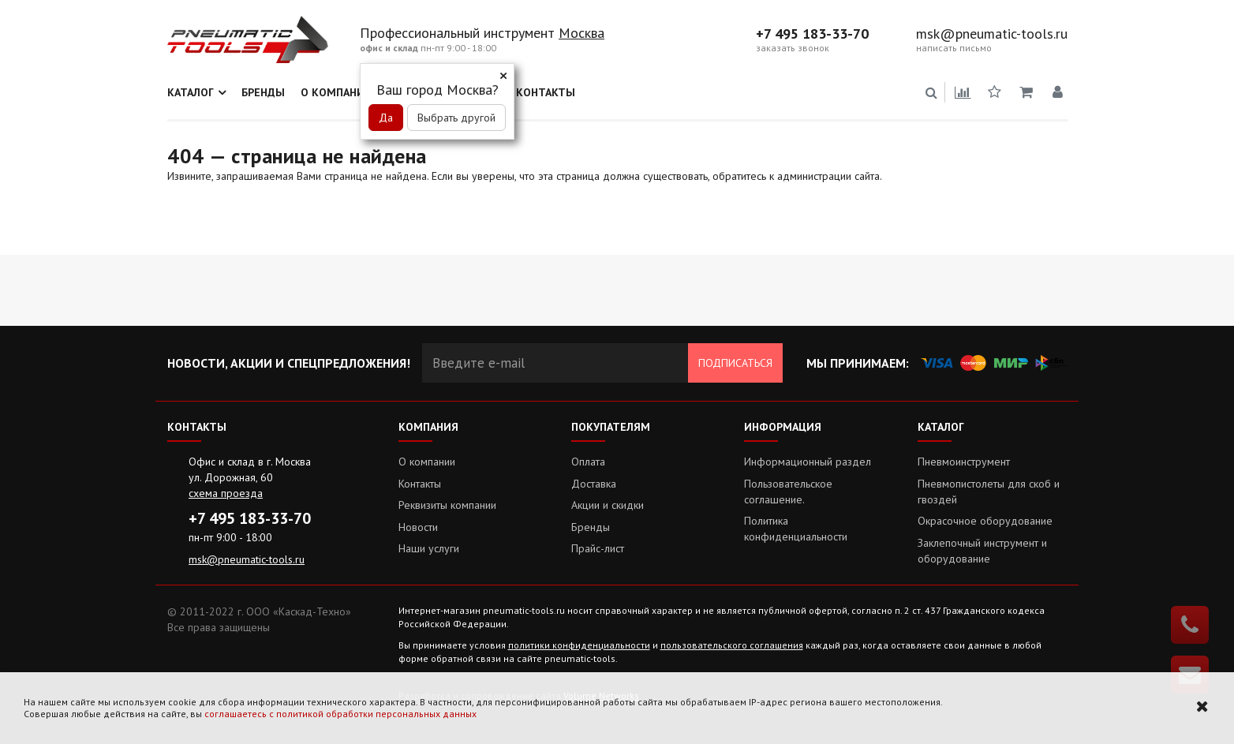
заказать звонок (792, 48)
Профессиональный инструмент (459, 33)
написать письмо (954, 48)
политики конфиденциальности (579, 645)
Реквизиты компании (447, 505)
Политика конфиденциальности (795, 529)
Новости (418, 527)
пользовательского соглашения (731, 645)
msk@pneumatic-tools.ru (992, 34)
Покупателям (610, 427)
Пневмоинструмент (964, 461)
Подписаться (735, 363)
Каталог (190, 92)
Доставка (593, 484)
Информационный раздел (807, 461)
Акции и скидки (607, 505)
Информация (782, 427)
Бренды (263, 92)
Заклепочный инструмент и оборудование (982, 551)
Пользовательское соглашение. (788, 492)
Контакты (545, 92)
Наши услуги (428, 548)
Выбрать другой (456, 117)
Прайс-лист (597, 548)
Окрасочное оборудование (985, 521)
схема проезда (226, 493)
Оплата (588, 461)
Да (386, 117)
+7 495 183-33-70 (812, 34)
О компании (336, 92)
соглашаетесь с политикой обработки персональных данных (340, 714)
